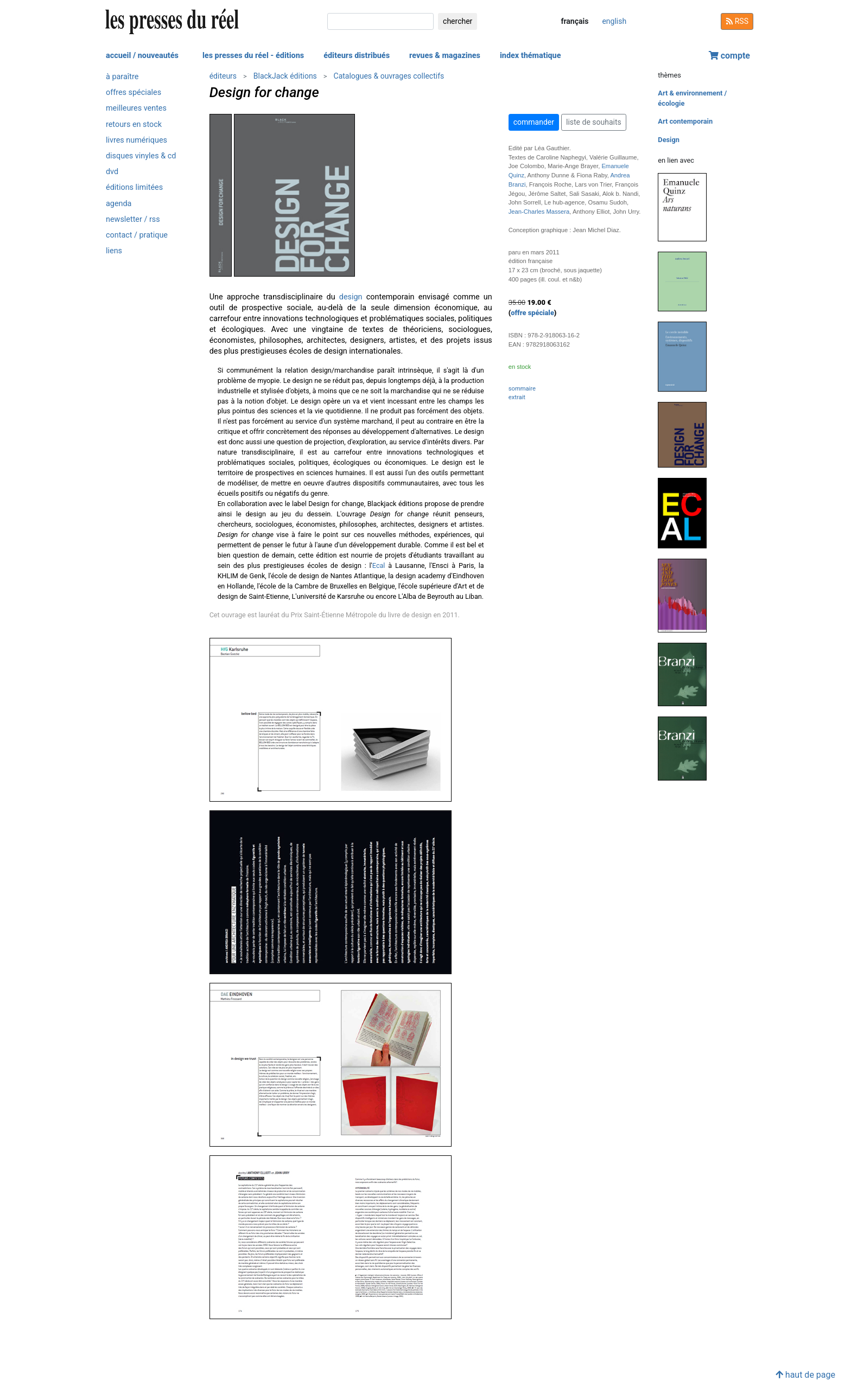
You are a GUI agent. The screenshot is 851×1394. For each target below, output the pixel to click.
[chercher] (380, 21)
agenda (118, 203)
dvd (112, 171)
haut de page (805, 1375)
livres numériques (136, 140)
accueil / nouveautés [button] (142, 55)
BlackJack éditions (285, 76)
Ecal (378, 565)
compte (729, 55)
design (351, 297)
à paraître (122, 76)
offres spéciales (133, 92)
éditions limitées (134, 187)
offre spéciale (532, 313)
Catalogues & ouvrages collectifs (389, 76)
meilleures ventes (136, 108)
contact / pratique (137, 235)
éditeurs (223, 76)
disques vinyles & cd (141, 156)
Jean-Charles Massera (539, 211)
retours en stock (134, 124)
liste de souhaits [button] (593, 122)
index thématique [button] (530, 55)
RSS (737, 21)
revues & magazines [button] (444, 55)
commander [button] (533, 122)
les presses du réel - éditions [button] (253, 55)
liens (114, 250)
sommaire (522, 388)
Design (668, 140)
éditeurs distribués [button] (356, 55)
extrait (517, 397)
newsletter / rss (133, 219)
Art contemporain (685, 121)
